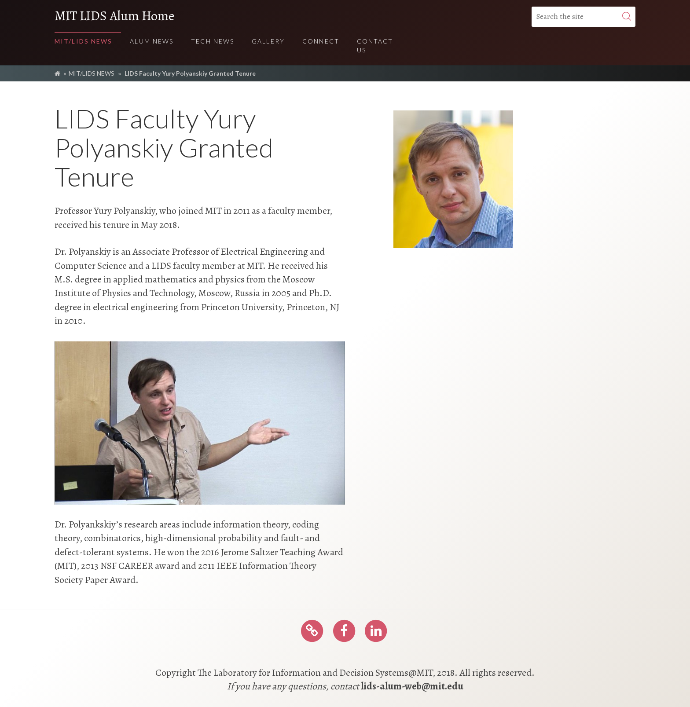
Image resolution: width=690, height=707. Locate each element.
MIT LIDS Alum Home (114, 16)
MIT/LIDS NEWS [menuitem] (83, 41)
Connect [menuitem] (320, 41)
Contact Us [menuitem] (375, 45)
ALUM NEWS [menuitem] (151, 41)
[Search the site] (583, 17)
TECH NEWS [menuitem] (212, 41)
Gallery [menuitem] (268, 41)
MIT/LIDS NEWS (91, 73)
